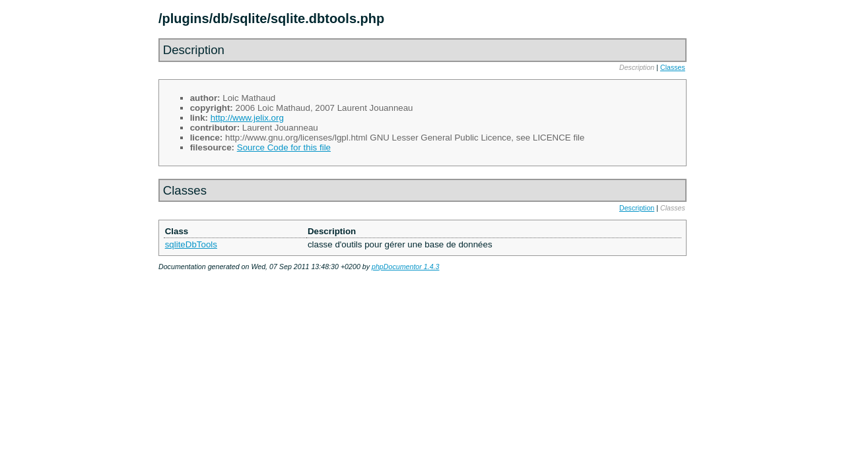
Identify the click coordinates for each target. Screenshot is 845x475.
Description (636, 208)
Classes (672, 67)
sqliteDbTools (191, 244)
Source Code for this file (284, 147)
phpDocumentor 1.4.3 (405, 266)
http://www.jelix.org (247, 118)
